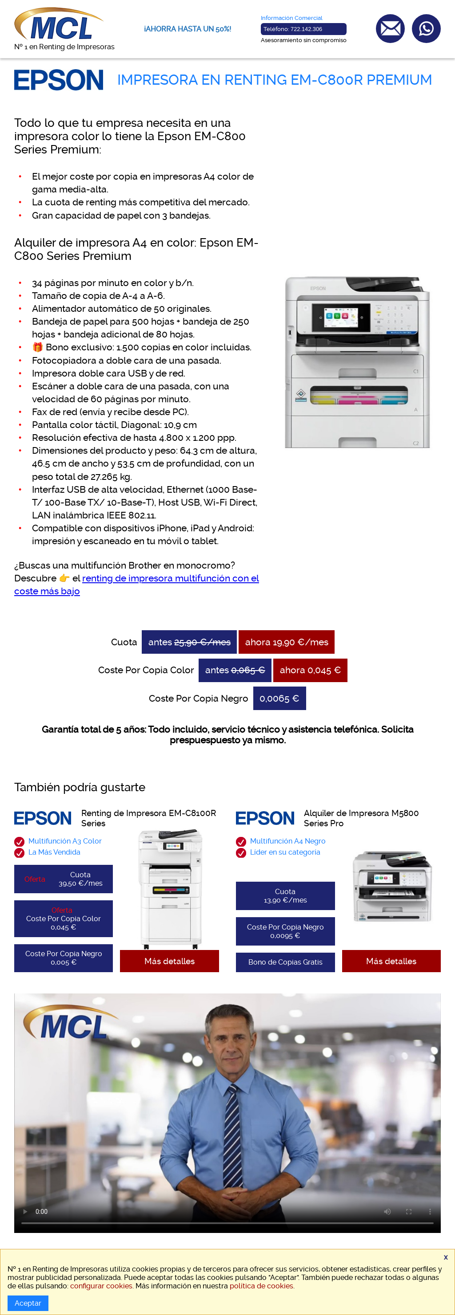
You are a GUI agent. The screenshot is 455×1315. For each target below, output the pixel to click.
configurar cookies (101, 1286)
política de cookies (261, 1286)
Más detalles (169, 961)
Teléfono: (292, 29)
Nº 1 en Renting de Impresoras (64, 47)
